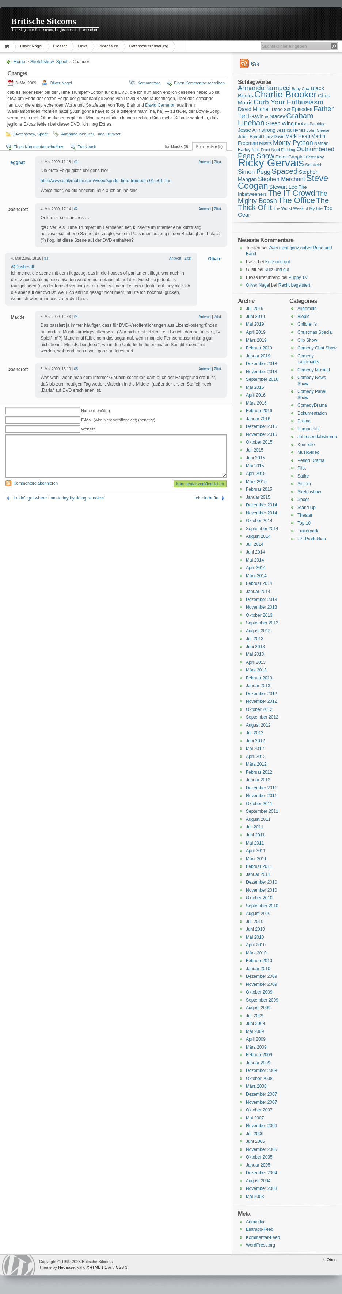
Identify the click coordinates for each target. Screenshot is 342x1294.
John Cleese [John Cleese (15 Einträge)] (318, 130)
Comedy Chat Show (317, 348)
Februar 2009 (259, 1054)
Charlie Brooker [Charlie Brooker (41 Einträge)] (285, 94)
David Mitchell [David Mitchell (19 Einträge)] (254, 109)
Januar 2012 (258, 779)
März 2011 (256, 858)
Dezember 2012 (261, 693)
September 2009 (262, 1000)
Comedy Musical (313, 369)
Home (8, 46)
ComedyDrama (312, 405)
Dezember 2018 (261, 363)
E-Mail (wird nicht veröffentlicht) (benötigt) (118, 420)
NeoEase (66, 1267)
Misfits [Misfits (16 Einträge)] (265, 143)
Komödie (306, 444)
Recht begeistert (294, 285)
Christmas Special (315, 332)
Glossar (60, 46)
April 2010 (256, 944)
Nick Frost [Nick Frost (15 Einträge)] (261, 150)
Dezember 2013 (261, 599)
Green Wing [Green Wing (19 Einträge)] (280, 123)
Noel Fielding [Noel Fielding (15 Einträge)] (283, 150)
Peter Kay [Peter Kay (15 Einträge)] (315, 157)
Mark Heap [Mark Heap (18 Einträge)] (297, 136)
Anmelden (256, 1221)
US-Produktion (311, 538)
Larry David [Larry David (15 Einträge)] (273, 136)
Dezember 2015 (261, 426)
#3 (46, 258)
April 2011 (256, 850)
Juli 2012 (254, 732)
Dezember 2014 (261, 505)
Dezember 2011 (261, 787)
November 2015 (261, 434)
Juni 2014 (255, 552)
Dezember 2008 (261, 1070)
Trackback (87, 147)
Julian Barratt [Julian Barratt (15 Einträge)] (250, 136)
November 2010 (261, 890)
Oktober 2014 (259, 520)
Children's (307, 324)
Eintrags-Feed (259, 1229)
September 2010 (262, 905)
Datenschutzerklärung (148, 46)
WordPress (18, 1265)
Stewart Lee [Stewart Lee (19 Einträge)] (283, 187)
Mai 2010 (255, 937)
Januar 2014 (258, 591)
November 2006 (261, 1125)
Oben (332, 1259)
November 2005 (261, 1149)
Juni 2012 (255, 740)
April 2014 (256, 567)
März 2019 (256, 340)
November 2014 (261, 513)
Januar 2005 (258, 1165)
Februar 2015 (259, 489)
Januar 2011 (258, 874)
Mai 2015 (255, 465)
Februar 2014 (259, 583)
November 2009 (261, 984)
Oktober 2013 (259, 615)
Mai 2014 (255, 560)
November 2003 (261, 1188)
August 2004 (258, 1180)
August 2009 (258, 1007)
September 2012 (262, 717)
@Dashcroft (22, 266)
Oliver (214, 258)
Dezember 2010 (261, 882)
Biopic (303, 316)
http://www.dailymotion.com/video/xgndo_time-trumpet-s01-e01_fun (106, 180)
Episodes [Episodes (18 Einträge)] (302, 109)
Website (88, 429)
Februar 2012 (259, 772)
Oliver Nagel (31, 46)
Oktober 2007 (259, 1110)
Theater (304, 515)
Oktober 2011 (259, 803)
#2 (76, 209)
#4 (76, 317)
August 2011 (258, 819)
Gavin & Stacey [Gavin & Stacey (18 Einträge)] (267, 116)
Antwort (204, 162)
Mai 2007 (255, 1118)
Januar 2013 (258, 685)
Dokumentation (312, 413)
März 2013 (256, 670)
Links (82, 46)
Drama (304, 421)
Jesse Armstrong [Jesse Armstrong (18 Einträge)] (257, 130)
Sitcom (304, 483)
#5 (76, 369)
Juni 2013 (255, 646)
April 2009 (256, 1039)
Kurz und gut (277, 261)
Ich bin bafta (206, 498)
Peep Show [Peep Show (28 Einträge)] (256, 156)
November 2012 (261, 701)
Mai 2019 (255, 324)
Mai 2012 (255, 748)
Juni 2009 (255, 1023)
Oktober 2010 (259, 897)
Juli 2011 (254, 827)
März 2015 (256, 481)
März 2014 (256, 575)
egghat (18, 162)
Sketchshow (42, 61)
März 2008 (256, 1086)
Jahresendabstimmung (319, 436)
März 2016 (256, 403)
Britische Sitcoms (43, 21)
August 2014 (258, 536)
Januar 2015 (258, 497)
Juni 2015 (255, 457)
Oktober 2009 (259, 992)
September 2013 (262, 622)
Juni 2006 (255, 1141)
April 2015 (256, 473)
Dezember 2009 (261, 976)
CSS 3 (122, 1267)
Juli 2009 (254, 1015)
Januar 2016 (258, 418)
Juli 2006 (254, 1133)
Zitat (217, 162)
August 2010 (258, 913)
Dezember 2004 (261, 1172)
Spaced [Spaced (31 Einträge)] (284, 171)
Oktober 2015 (259, 442)
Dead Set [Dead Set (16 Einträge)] (281, 109)
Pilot (301, 468)
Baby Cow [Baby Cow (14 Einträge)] (301, 89)
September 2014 (262, 528)
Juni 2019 (255, 316)
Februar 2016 (259, 410)
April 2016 (256, 395)
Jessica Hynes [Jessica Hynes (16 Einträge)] (291, 130)
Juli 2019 (254, 308)
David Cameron (160, 105)
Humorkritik (308, 429)
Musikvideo (308, 452)
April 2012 (256, 756)
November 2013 (261, 607)
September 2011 (262, 811)
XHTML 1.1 (97, 1267)
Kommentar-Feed (263, 1237)
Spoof (61, 61)
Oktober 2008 (259, 1078)
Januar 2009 (258, 1062)
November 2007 (261, 1102)
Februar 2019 (259, 348)
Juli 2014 (254, 544)
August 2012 (258, 725)
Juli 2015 (254, 450)
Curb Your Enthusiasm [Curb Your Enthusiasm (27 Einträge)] (288, 102)
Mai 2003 (255, 1196)
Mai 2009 (255, 1031)
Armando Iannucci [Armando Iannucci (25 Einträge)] (264, 88)
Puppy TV (298, 277)
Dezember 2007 (261, 1094)
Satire (303, 476)
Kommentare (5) (209, 147)
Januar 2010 (258, 968)
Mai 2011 (255, 843)
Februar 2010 (259, 960)
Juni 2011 (255, 835)
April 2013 (256, 662)
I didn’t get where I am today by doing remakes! (60, 498)
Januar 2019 (258, 356)
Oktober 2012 (259, 709)
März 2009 (256, 1047)
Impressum (108, 46)
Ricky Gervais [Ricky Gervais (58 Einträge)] (271, 163)
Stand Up (306, 507)
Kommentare (148, 83)
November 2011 (261, 795)
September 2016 (262, 379)
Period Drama (310, 460)
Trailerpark (307, 530)
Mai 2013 (255, 654)
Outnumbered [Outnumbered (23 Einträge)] (315, 149)
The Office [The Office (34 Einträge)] (296, 200)
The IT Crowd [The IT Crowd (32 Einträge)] (291, 193)
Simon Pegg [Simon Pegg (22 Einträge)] (254, 171)
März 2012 (256, 764)
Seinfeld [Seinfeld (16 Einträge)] (313, 165)
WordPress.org (260, 1245)
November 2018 (261, 371)
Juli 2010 (254, 921)
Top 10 (304, 523)
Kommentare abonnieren (36, 483)
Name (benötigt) (95, 411)
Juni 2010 (255, 929)
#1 (76, 162)
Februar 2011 (259, 866)
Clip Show (307, 340)
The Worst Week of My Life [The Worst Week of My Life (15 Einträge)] (298, 208)
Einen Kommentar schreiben (199, 83)
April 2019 (256, 332)
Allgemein (307, 308)
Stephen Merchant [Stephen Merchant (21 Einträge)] (281, 179)
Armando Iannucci (77, 134)
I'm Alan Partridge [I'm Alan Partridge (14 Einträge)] (310, 124)
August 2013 (258, 630)
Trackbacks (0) (176, 147)
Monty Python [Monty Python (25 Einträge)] (293, 142)
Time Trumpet (108, 134)
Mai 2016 (255, 387)
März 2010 (256, 953)
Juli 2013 (254, 638)
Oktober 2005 (259, 1157)
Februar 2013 (259, 678)
